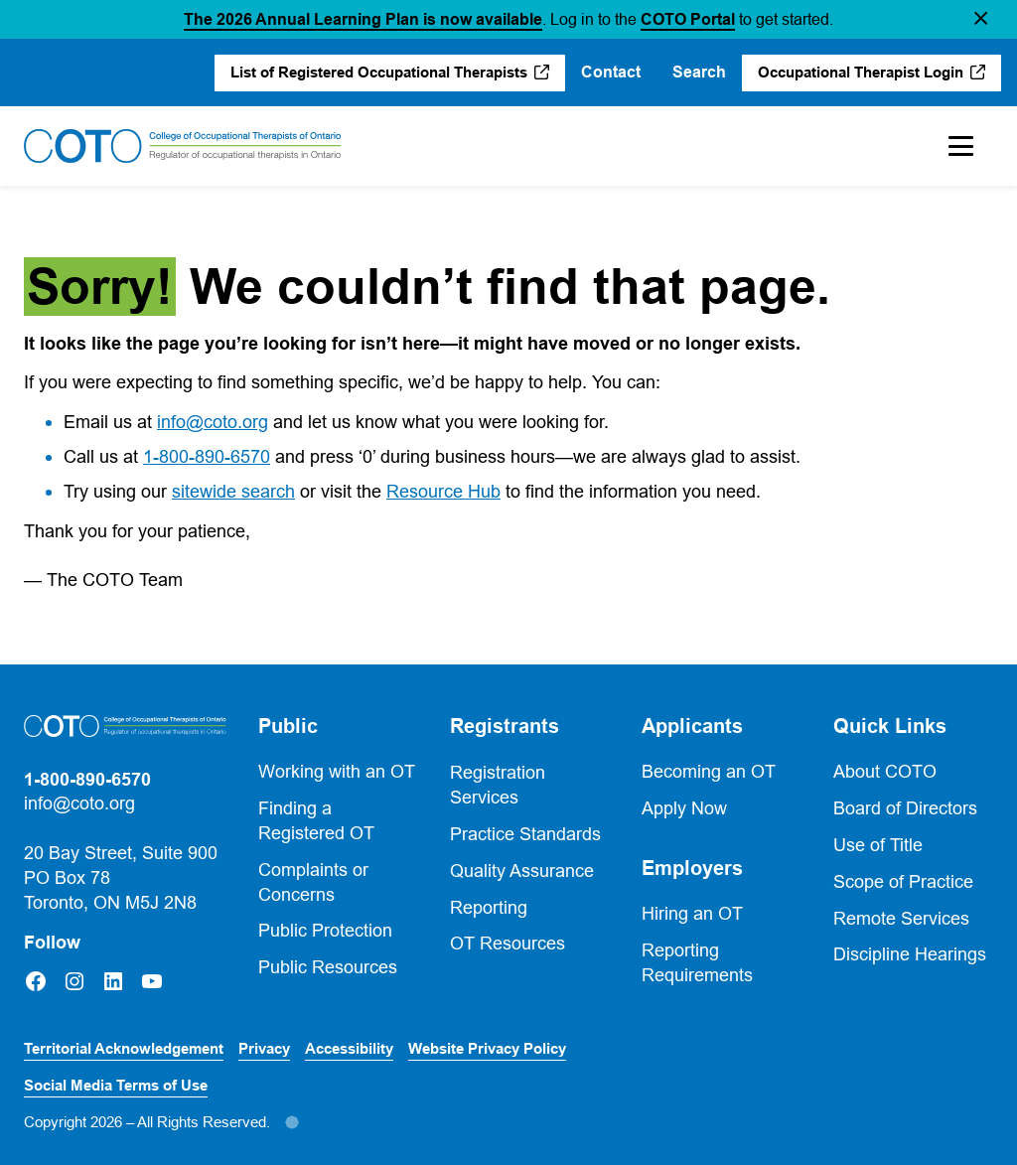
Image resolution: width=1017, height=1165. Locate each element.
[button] (980, 19)
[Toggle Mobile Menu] (961, 146)
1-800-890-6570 (206, 456)
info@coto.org (212, 421)
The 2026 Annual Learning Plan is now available (363, 19)
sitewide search (233, 491)
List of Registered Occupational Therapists (378, 72)
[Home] (183, 146)
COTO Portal (688, 19)
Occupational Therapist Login (860, 72)
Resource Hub (443, 491)
